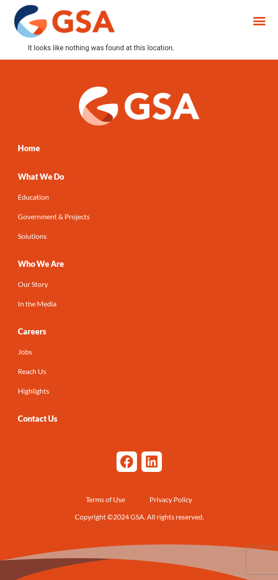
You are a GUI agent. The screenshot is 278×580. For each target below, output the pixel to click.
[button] (259, 21)
